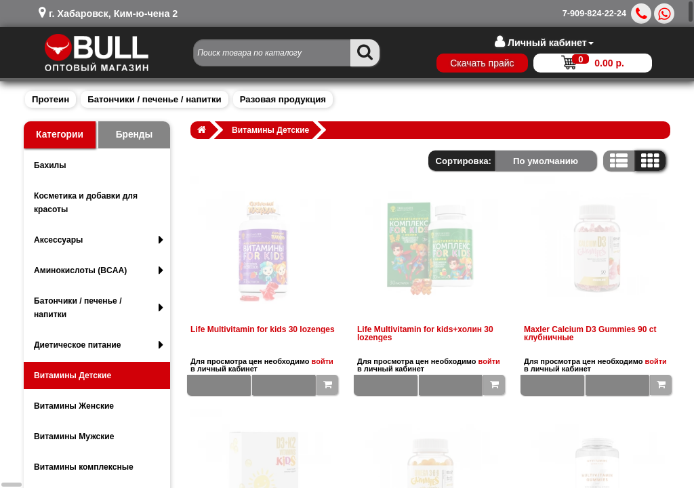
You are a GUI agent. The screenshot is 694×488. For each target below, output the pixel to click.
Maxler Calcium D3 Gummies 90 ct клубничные (590, 333)
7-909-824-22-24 (594, 13)
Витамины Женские (74, 406)
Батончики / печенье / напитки (154, 99)
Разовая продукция (283, 99)
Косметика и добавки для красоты (86, 202)
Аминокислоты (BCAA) (98, 270)
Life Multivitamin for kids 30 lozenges (262, 329)
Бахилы (50, 165)
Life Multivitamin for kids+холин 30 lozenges (425, 333)
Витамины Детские (72, 375)
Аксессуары (98, 240)
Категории (59, 134)
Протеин (50, 99)
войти (322, 361)
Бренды (134, 134)
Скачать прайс (482, 63)
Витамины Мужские (74, 436)
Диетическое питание (98, 345)
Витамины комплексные (84, 467)
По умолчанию (545, 161)
